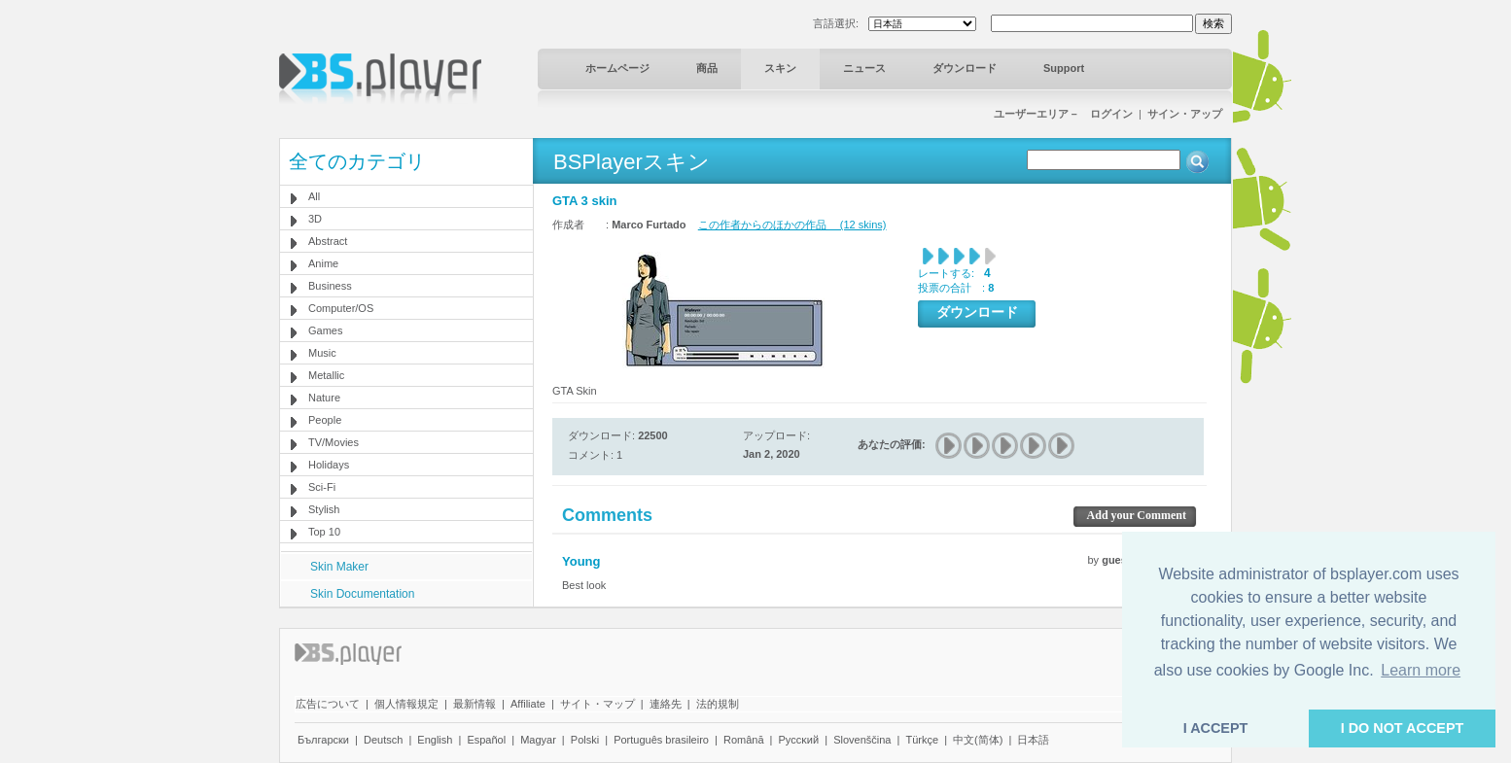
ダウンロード (964, 68)
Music (322, 353)
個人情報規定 (406, 704)
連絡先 (666, 704)
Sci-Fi (321, 487)
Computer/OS (340, 308)
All (314, 196)
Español (486, 740)
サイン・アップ (1184, 114)
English (434, 740)
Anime (323, 263)
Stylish (323, 509)
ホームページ (617, 68)
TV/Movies (333, 442)
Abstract (327, 241)
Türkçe (921, 740)
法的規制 (717, 704)
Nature (324, 397)
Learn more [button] (1420, 670)
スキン (780, 68)
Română (743, 740)
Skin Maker (339, 566)
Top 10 (324, 532)
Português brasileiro (661, 740)
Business (330, 286)
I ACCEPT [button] (1215, 728)
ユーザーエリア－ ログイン (1063, 114)
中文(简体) (977, 740)
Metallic (326, 375)
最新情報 (474, 704)
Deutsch (383, 740)
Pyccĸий (799, 740)
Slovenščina (862, 740)
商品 (707, 68)
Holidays (328, 464)
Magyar (538, 740)
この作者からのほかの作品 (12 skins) (792, 224)
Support (1063, 68)
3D (315, 219)
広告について (328, 704)
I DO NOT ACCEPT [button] (1402, 728)
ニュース (864, 68)
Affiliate (527, 704)
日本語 (1033, 740)
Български (323, 740)
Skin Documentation (362, 594)
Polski (585, 740)
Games (325, 330)
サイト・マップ (597, 704)
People (324, 420)
